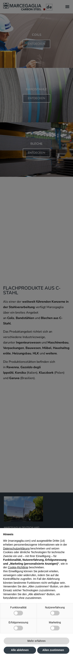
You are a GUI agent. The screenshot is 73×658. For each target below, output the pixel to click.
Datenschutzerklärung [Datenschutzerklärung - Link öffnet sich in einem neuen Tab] (16, 548)
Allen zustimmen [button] (53, 650)
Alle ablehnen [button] (20, 650)
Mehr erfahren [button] (36, 640)
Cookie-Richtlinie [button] (18, 567)
